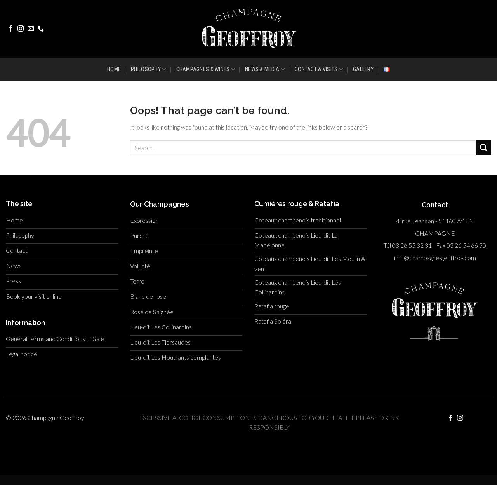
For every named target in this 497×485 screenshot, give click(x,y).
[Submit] (483, 147)
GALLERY (363, 69)
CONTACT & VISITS (319, 69)
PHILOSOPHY (148, 69)
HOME (114, 69)
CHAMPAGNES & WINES (205, 69)
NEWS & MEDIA (265, 69)
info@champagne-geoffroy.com (435, 257)
